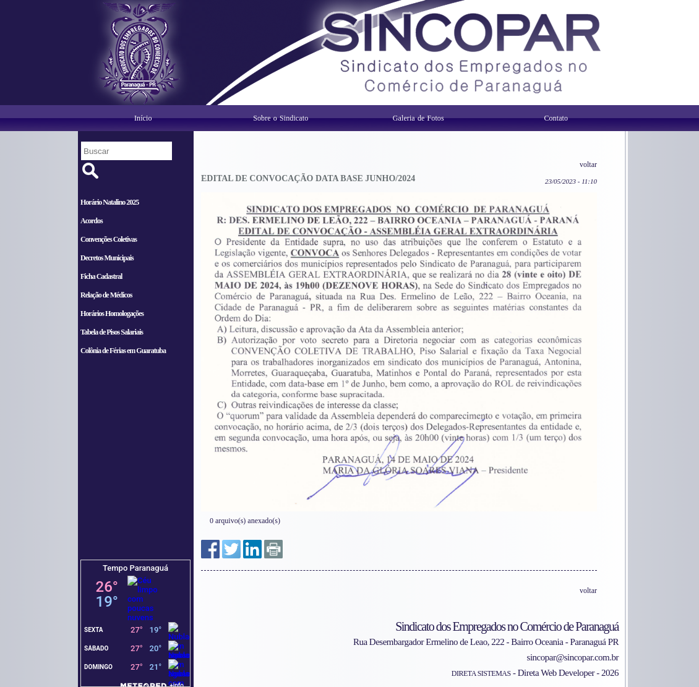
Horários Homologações (112, 313)
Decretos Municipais (107, 258)
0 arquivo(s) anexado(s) (245, 520)
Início (143, 118)
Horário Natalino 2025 (109, 202)
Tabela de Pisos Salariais (111, 332)
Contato (556, 118)
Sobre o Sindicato (280, 118)
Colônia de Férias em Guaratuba (123, 350)
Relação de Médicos (106, 295)
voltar (588, 164)
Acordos (91, 220)
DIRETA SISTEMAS (481, 673)
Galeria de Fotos (418, 118)
